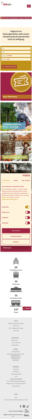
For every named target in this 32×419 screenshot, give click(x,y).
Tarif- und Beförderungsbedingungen (16, 381)
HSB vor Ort (16, 326)
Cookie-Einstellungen (16, 374)
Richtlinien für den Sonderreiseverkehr (16, 383)
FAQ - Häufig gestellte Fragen (16, 328)
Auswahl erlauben (16, 236)
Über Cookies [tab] (26, 180)
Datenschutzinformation (10, 199)
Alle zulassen (16, 230)
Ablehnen (16, 242)
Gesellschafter (15, 345)
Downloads (16, 330)
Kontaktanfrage (16, 351)
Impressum (5, 197)
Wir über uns (14, 340)
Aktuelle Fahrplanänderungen (16, 323)
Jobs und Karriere (16, 342)
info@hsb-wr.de (16, 358)
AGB (16, 376)
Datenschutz (16, 371)
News (16, 397)
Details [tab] (16, 180)
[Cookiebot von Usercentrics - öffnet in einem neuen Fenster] (23, 176)
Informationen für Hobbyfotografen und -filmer (16, 400)
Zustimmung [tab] (6, 180)
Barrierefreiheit (16, 386)
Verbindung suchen (9, 67)
